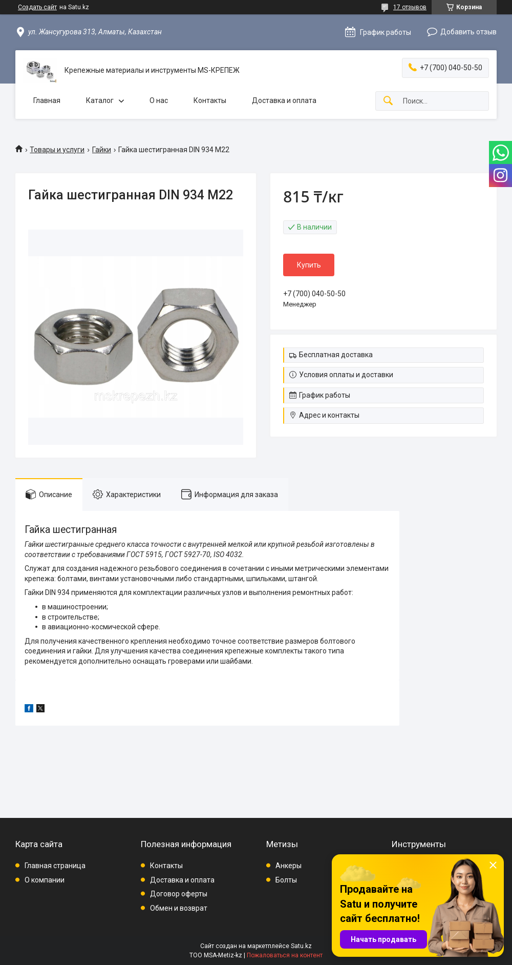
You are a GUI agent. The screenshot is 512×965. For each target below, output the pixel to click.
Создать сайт (37, 7)
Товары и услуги (57, 150)
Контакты (210, 100)
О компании (45, 880)
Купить (309, 265)
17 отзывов (409, 7)
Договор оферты (178, 894)
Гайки (101, 150)
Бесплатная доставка (336, 355)
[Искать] (388, 101)
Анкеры (288, 865)
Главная (46, 100)
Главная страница (55, 865)
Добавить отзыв (468, 32)
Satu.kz (301, 946)
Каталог (100, 100)
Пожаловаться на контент (285, 955)
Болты (286, 880)
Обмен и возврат (178, 908)
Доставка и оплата (284, 100)
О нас (159, 100)
